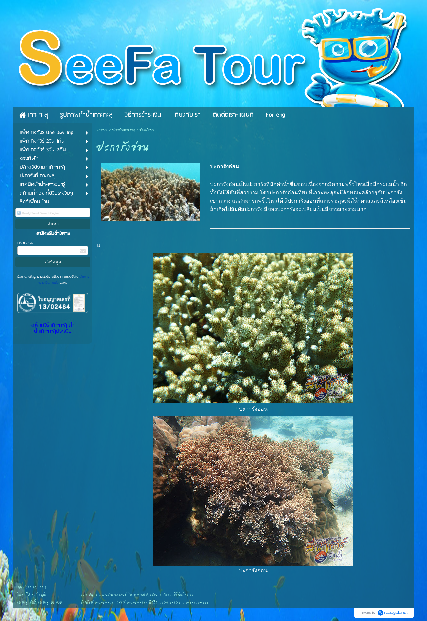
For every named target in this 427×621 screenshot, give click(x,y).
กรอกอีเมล (25, 242)
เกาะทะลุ (102, 130)
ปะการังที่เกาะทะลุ (123, 130)
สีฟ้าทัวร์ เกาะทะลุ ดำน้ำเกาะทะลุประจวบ (52, 328)
